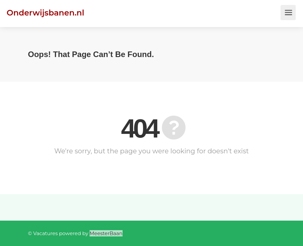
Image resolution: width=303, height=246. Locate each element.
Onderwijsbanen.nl (45, 12)
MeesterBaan (106, 233)
